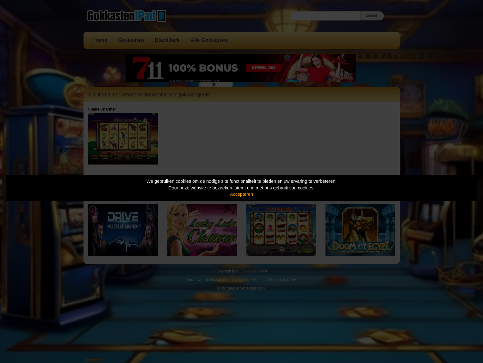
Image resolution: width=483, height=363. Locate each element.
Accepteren (241, 194)
